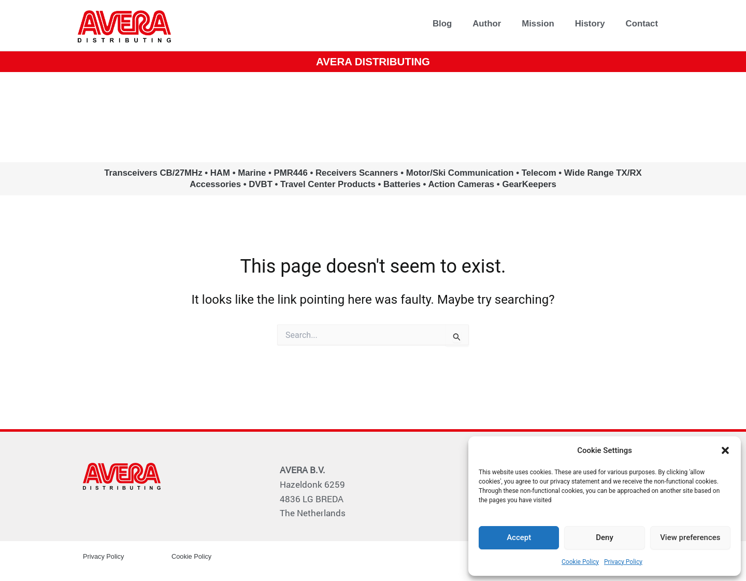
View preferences (690, 537)
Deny (604, 537)
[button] (725, 450)
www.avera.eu (373, 116)
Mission (538, 24)
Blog (442, 24)
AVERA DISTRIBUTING (373, 61)
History (590, 24)
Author (486, 24)
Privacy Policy (623, 561)
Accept (519, 537)
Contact (642, 24)
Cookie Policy (580, 561)
